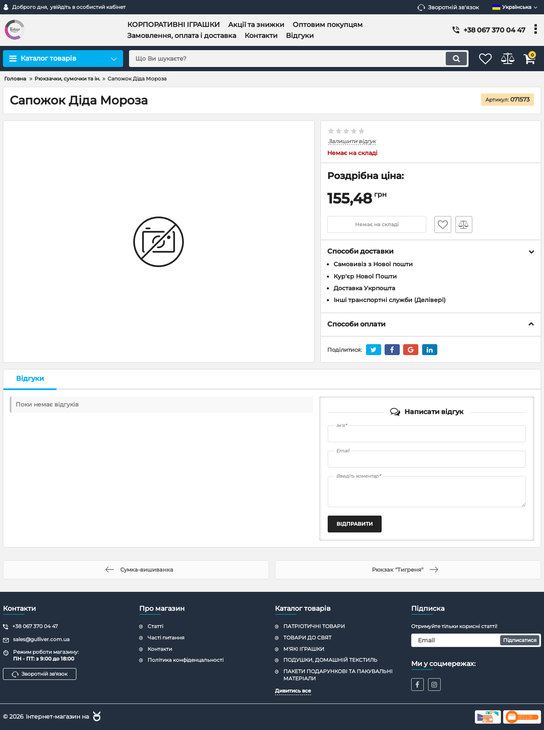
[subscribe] (476, 640)
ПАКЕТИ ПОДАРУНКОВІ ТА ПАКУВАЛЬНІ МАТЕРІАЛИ (338, 675)
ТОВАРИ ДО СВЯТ (307, 637)
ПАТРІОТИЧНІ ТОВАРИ (314, 626)
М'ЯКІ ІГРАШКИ (303, 649)
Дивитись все (293, 690)
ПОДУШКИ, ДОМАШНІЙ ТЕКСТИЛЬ (330, 660)
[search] (288, 58)
